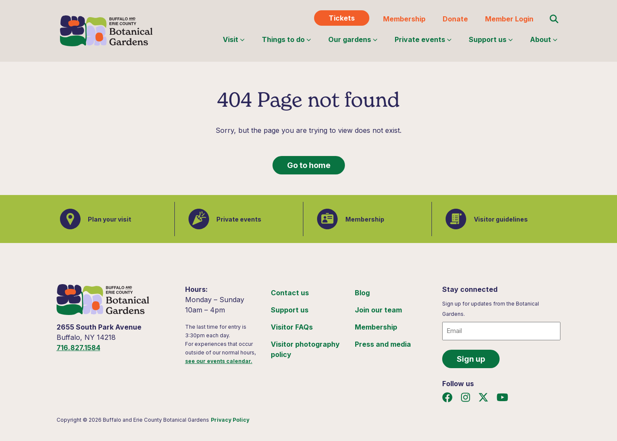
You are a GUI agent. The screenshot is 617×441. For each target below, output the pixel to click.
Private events (423, 39)
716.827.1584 (78, 347)
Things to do (286, 39)
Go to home (308, 165)
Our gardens (352, 39)
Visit (234, 39)
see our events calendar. (218, 361)
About (543, 39)
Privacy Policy (230, 420)
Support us (491, 39)
